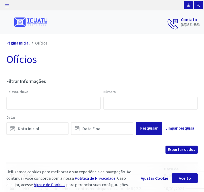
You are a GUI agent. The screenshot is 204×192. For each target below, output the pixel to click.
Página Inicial (17, 43)
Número (109, 92)
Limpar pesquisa (179, 128)
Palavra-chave (17, 92)
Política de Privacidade (95, 178)
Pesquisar (149, 128)
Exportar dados (181, 149)
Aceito (185, 178)
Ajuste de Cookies (49, 184)
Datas (10, 117)
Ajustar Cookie (154, 178)
